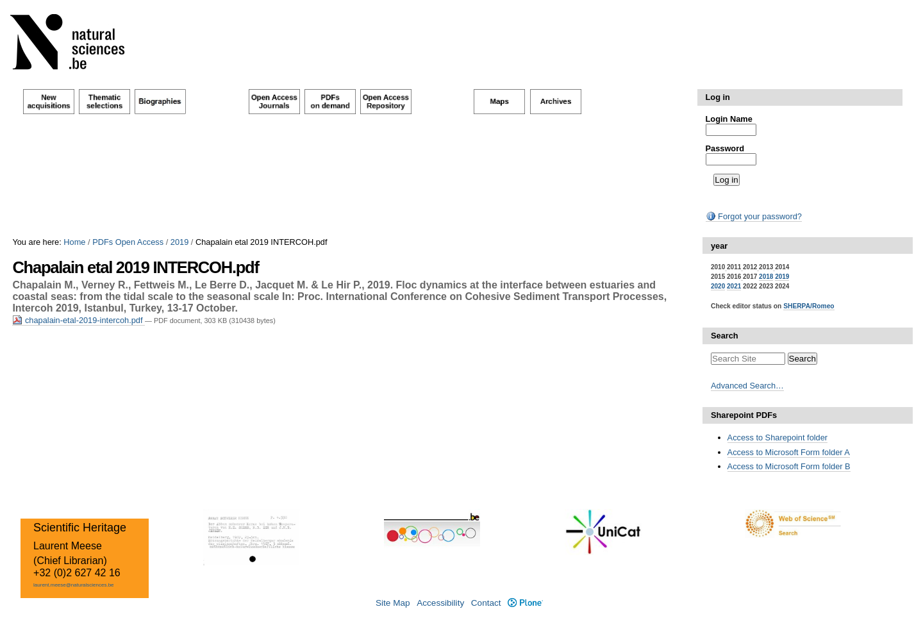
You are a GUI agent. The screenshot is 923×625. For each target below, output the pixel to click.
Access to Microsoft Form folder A (789, 452)
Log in (718, 97)
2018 (766, 276)
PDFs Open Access (127, 242)
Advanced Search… (747, 385)
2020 (718, 286)
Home (74, 242)
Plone (525, 603)
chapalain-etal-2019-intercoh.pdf (78, 320)
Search (724, 335)
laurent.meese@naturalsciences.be (73, 585)
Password (725, 148)
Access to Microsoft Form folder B (789, 466)
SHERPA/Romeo (808, 306)
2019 (179, 242)
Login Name (729, 119)
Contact (486, 603)
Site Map (393, 603)
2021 (734, 286)
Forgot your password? (754, 216)
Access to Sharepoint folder (778, 437)
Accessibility (440, 603)
